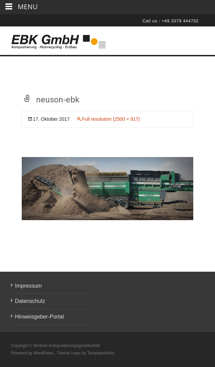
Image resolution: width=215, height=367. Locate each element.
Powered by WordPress (33, 353)
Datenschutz (30, 301)
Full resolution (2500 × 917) (111, 119)
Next (181, 184)
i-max (76, 353)
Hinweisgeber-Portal (39, 317)
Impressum (28, 286)
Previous (38, 184)
